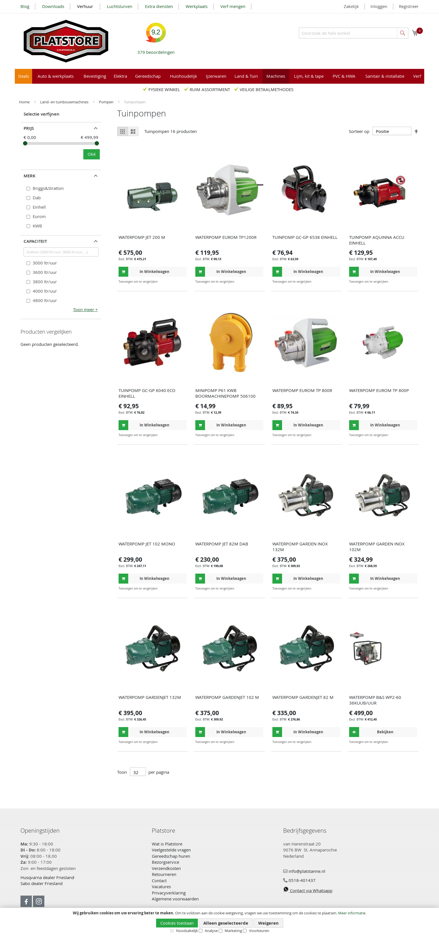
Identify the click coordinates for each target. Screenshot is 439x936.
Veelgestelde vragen (171, 850)
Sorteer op (359, 131)
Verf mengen (232, 6)
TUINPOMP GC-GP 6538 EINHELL (304, 237)
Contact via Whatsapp (307, 890)
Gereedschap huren (171, 856)
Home (24, 101)
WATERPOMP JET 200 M (142, 237)
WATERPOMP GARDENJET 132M (150, 697)
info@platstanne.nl (304, 871)
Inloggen (378, 6)
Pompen (106, 101)
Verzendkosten (166, 868)
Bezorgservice (165, 862)
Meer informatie (351, 913)
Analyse (211, 930)
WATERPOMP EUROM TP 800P (379, 390)
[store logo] (66, 41)
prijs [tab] (29, 128)
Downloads (53, 6)
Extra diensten (159, 6)
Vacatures (161, 886)
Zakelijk (351, 6)
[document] (219, 922)
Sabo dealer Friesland (41, 883)
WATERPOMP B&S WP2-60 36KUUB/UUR (375, 700)
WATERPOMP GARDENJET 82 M (303, 697)
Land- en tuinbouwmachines (64, 101)
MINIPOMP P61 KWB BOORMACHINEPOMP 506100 (225, 393)
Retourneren (164, 874)
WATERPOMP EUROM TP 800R (302, 390)
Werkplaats (197, 6)
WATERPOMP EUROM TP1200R (225, 237)
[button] (182, 282)
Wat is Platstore (167, 844)
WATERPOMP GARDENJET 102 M (227, 697)
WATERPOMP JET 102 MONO (147, 544)
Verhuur (85, 6)
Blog (24, 6)
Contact (159, 880)
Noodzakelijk (187, 930)
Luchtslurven (119, 6)
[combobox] (353, 33)
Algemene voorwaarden (175, 899)
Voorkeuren (259, 930)
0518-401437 (299, 880)
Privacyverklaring (169, 893)
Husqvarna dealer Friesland (47, 877)
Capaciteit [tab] (35, 241)
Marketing (233, 930)
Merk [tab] (30, 176)
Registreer (409, 6)
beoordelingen (156, 50)
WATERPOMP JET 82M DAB (221, 544)
